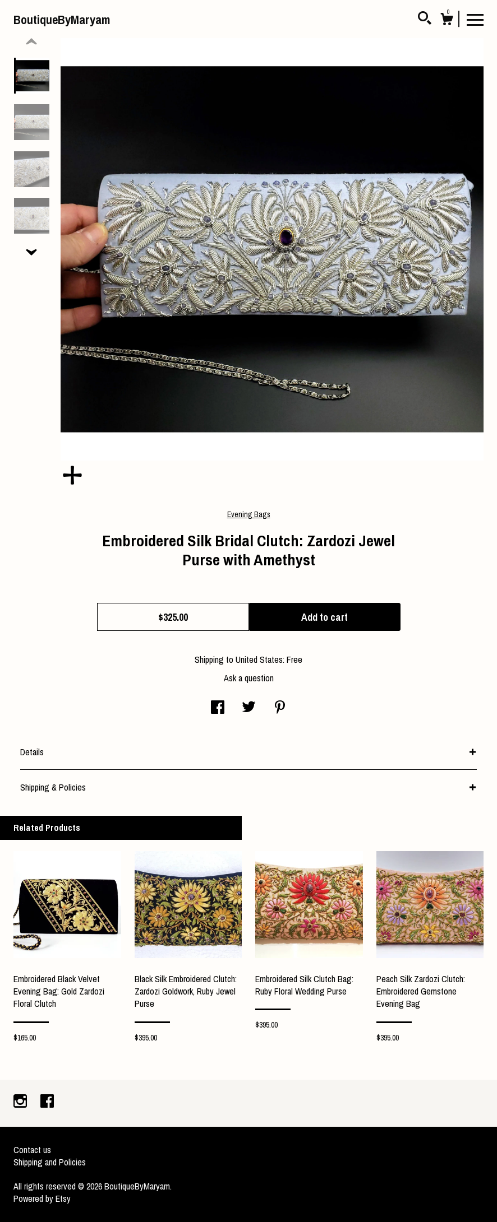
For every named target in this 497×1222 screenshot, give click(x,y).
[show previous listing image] (31, 42)
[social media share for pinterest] (280, 708)
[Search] (425, 20)
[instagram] (21, 1102)
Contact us (32, 1150)
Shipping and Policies (49, 1162)
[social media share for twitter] (248, 708)
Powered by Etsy (42, 1198)
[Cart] (446, 20)
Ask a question (249, 678)
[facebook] (47, 1102)
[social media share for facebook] (217, 708)
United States (259, 659)
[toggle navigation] (475, 19)
